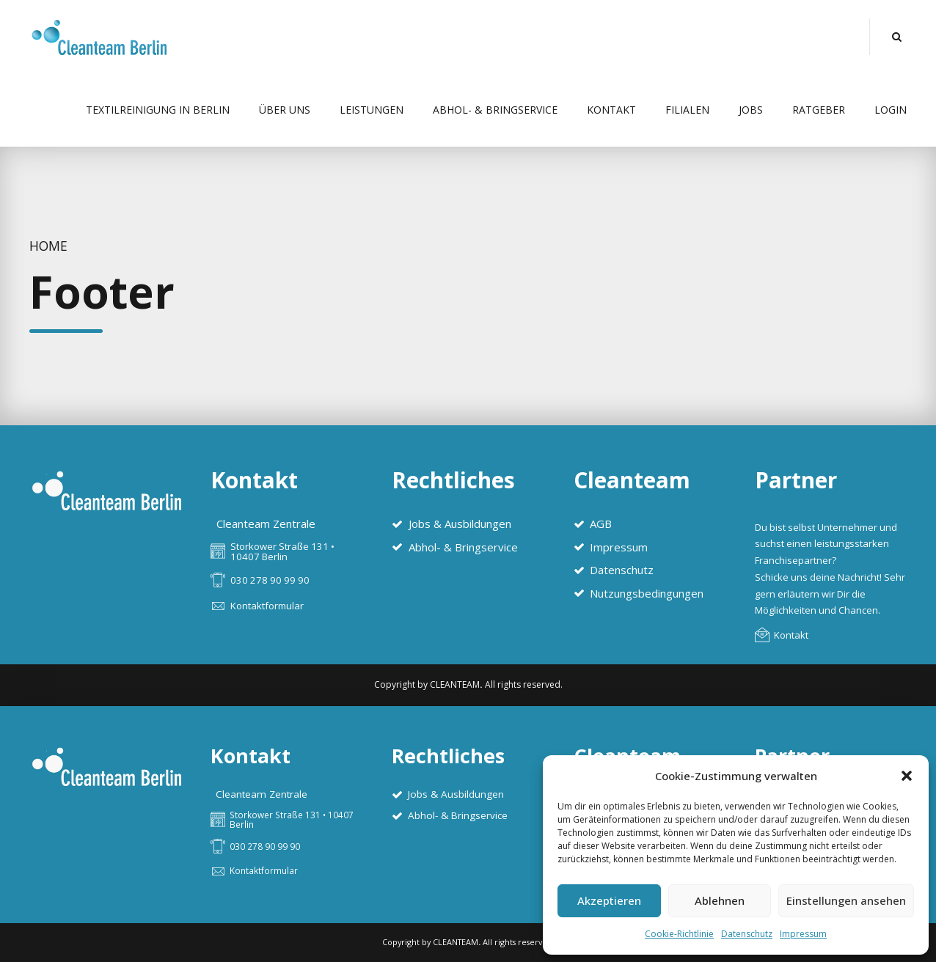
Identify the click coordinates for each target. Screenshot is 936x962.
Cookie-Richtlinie (679, 934)
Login (890, 110)
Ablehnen (720, 900)
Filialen (687, 110)
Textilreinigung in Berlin (158, 110)
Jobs (751, 110)
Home (48, 245)
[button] (906, 775)
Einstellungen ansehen (846, 900)
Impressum (803, 934)
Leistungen (371, 110)
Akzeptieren (609, 900)
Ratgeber (818, 110)
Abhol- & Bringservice (495, 110)
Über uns (284, 110)
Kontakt (611, 110)
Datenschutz (746, 934)
